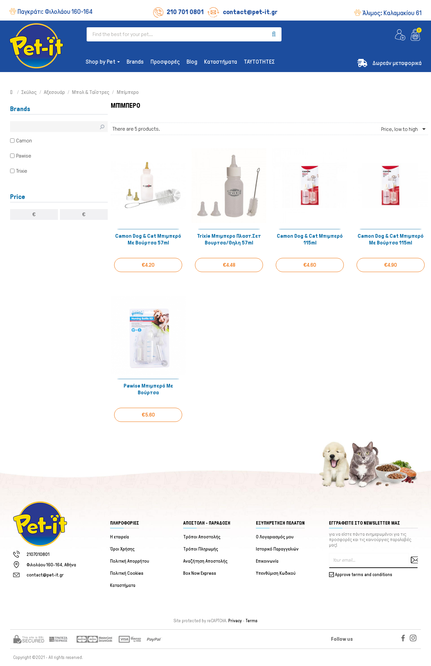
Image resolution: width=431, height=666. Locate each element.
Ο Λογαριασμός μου (275, 536)
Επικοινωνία (267, 561)
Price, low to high (404, 129)
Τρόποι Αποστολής (202, 536)
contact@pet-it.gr (242, 11)
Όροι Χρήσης (122, 549)
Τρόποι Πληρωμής (200, 549)
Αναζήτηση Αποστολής (205, 561)
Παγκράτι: (55, 11)
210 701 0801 (178, 11)
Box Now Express (199, 573)
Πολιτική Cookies (126, 573)
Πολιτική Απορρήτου (129, 561)
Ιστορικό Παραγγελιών (277, 549)
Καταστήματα (122, 585)
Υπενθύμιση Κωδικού (276, 573)
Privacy (235, 621)
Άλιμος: (392, 12)
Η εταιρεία (119, 536)
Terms (251, 621)
